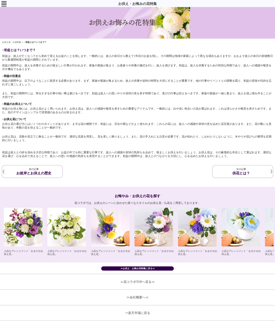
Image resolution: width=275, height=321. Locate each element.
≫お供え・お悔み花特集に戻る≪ (137, 268)
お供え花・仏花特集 (11, 42)
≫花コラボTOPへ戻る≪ (137, 282)
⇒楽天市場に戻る (137, 313)
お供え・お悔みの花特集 (137, 4)
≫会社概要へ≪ (137, 297)
